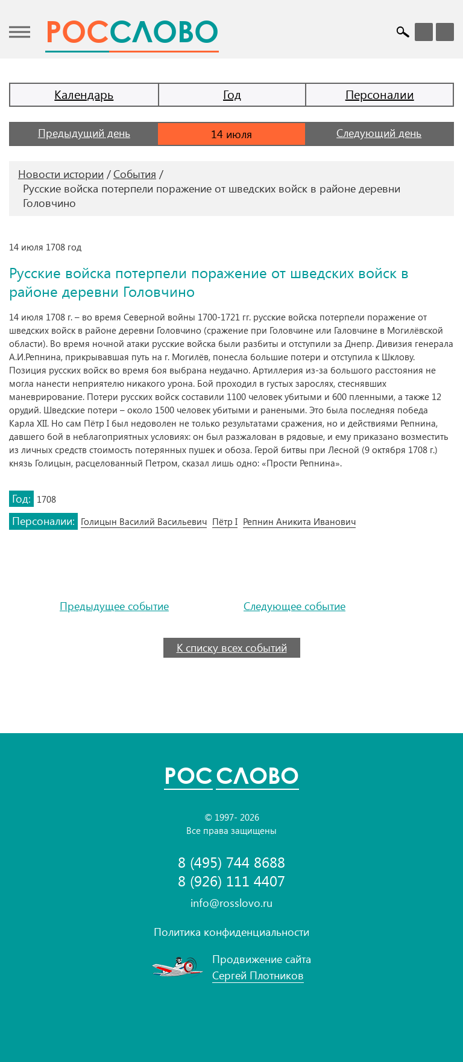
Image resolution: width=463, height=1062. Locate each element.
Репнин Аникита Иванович (299, 521)
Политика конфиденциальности (231, 931)
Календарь (83, 94)
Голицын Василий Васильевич (144, 521)
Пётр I (225, 521)
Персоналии (379, 94)
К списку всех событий (232, 647)
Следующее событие (294, 606)
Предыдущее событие (114, 606)
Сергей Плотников (258, 975)
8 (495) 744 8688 (231, 862)
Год (232, 94)
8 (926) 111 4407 (231, 880)
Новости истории (61, 174)
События (134, 174)
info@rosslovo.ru (231, 902)
